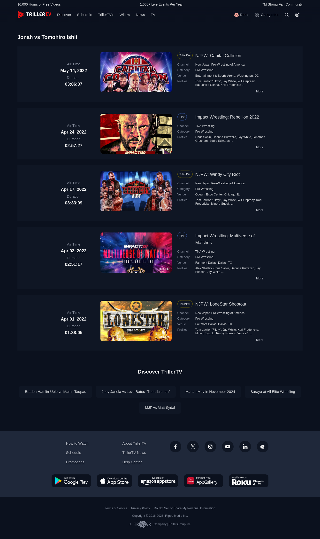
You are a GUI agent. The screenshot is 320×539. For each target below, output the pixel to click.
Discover (64, 15)
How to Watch (77, 443)
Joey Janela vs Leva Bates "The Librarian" (136, 391)
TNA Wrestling (205, 126)
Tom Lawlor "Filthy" (208, 81)
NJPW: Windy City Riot (217, 174)
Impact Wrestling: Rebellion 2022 (227, 117)
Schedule (84, 15)
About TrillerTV (134, 443)
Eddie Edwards (219, 140)
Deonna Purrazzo (224, 137)
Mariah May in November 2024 (210, 391)
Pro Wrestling (204, 70)
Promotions (75, 462)
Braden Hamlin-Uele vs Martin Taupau (55, 391)
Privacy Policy (140, 508)
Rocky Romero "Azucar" (232, 333)
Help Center (132, 462)
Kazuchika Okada (207, 85)
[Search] (286, 14)
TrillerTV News (134, 452)
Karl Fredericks (231, 85)
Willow (125, 15)
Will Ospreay (245, 81)
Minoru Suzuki (220, 203)
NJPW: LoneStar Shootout (220, 304)
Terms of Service (116, 508)
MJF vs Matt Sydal (160, 407)
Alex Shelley (203, 268)
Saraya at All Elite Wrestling (273, 391)
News (140, 15)
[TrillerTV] (34, 15)
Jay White (229, 81)
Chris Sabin (203, 137)
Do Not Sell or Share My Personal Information (184, 508)
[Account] (297, 14)
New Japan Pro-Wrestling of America (220, 64)
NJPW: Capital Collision (218, 55)
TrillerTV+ (106, 15)
